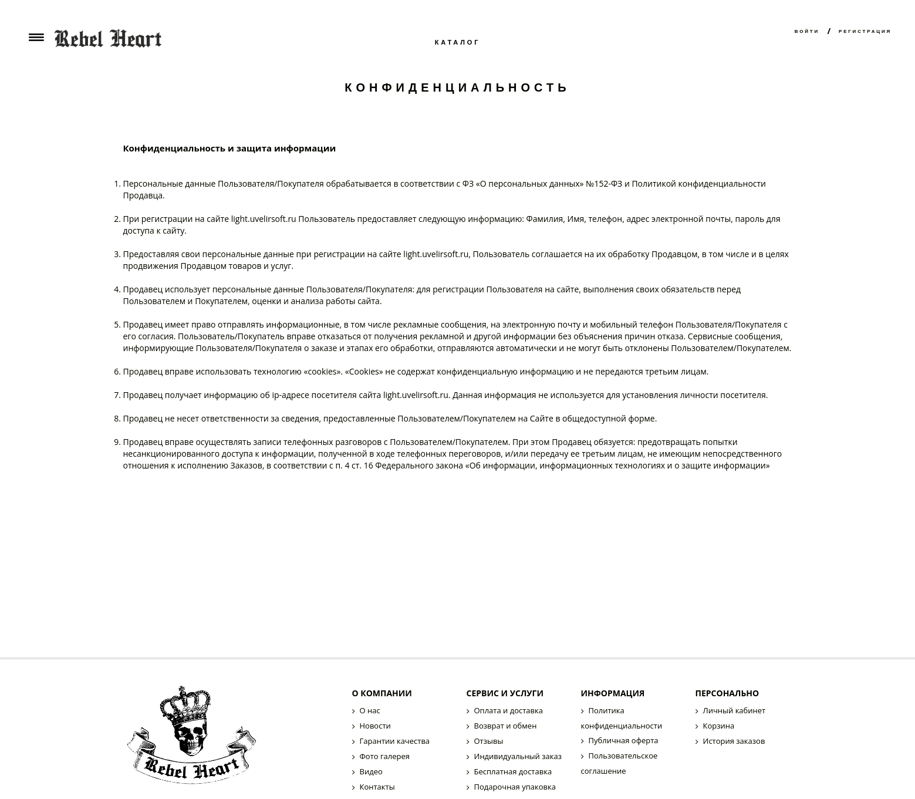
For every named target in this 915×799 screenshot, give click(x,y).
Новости (375, 725)
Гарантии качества (395, 741)
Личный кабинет (734, 710)
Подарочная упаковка (515, 786)
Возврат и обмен (505, 725)
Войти (807, 31)
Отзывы (489, 741)
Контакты (377, 786)
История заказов (734, 741)
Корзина (719, 725)
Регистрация (865, 31)
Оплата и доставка (508, 710)
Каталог (458, 43)
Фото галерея (385, 756)
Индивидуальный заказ (518, 756)
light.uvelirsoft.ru (263, 218)
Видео (371, 771)
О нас (370, 710)
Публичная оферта (624, 740)
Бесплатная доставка (513, 771)
